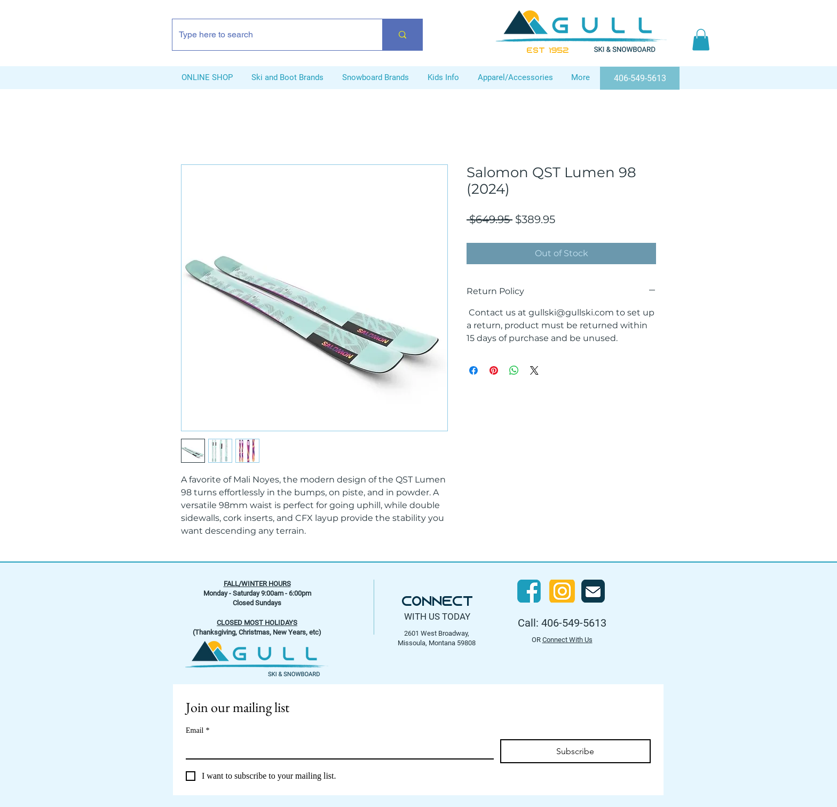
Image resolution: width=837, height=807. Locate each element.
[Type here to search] (269, 34)
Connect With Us (567, 640)
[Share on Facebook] (473, 370)
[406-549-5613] (640, 78)
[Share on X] (534, 370)
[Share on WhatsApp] (514, 370)
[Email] (336, 748)
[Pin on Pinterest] (493, 370)
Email (197, 730)
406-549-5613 (573, 622)
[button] (701, 40)
